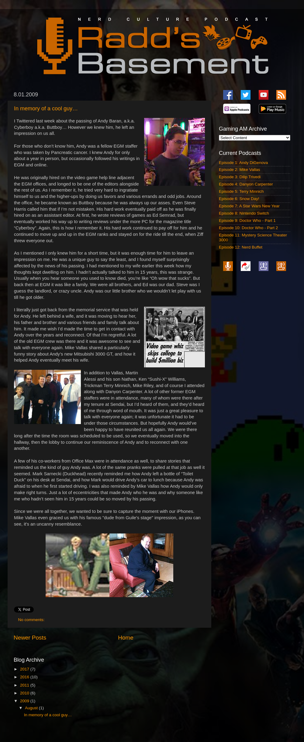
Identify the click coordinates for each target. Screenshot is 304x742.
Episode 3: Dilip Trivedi (240, 177)
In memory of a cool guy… (46, 108)
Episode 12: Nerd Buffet (240, 247)
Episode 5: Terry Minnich (241, 191)
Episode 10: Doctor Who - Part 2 (248, 228)
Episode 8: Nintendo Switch (244, 213)
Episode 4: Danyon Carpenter (246, 184)
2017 (25, 669)
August (32, 708)
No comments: (32, 619)
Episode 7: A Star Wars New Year (249, 206)
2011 (25, 685)
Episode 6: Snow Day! (239, 198)
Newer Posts (30, 637)
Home (125, 637)
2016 (25, 677)
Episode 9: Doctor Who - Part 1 (247, 220)
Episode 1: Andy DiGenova (243, 162)
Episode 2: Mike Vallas (239, 169)
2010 (25, 693)
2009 (25, 701)
